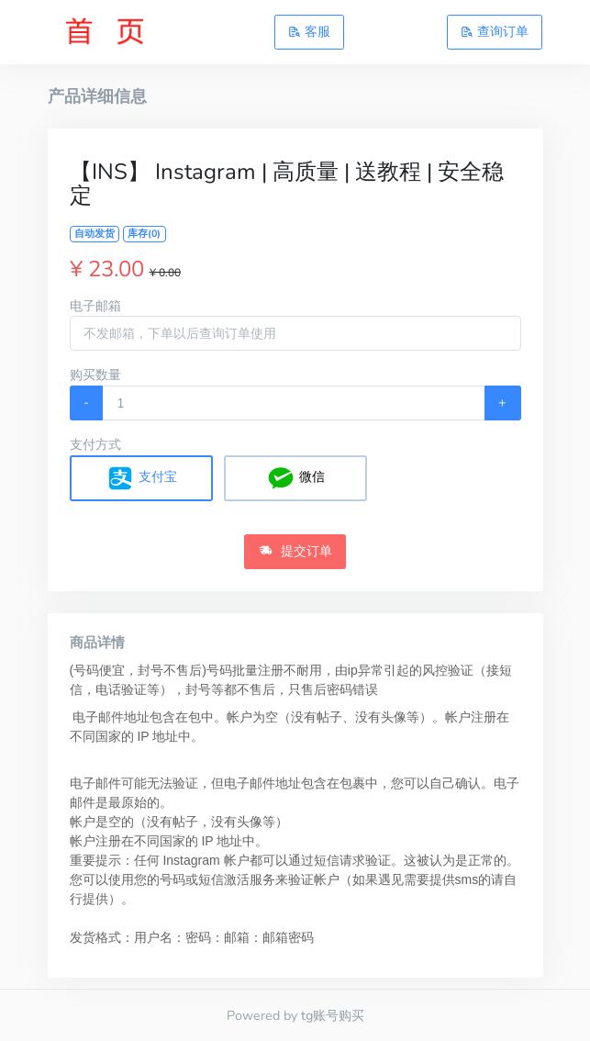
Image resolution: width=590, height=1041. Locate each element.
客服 (309, 31)
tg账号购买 (332, 1015)
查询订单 (495, 31)
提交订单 (295, 551)
